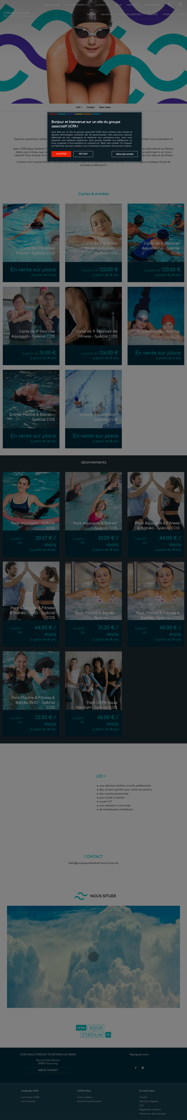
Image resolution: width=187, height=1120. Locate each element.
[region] (94, 137)
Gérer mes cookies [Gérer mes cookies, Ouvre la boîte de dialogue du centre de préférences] (124, 154)
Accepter (61, 154)
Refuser (83, 154)
